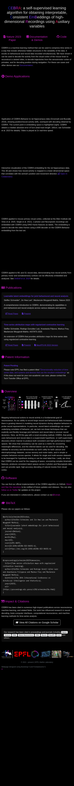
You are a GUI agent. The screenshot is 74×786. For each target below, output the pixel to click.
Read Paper (11, 314)
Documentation (26, 65)
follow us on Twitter (9, 490)
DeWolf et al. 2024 (22, 279)
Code (62, 36)
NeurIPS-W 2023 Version (46, 345)
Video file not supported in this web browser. (37, 99)
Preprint (26, 314)
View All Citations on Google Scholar (37, 622)
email (56, 495)
